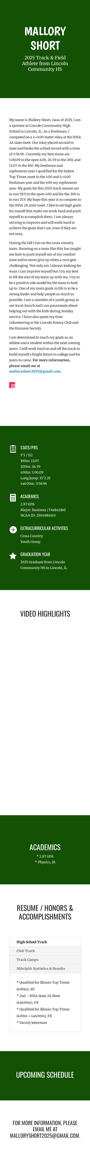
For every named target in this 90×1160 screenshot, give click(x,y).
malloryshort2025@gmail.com (34, 371)
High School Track (32, 942)
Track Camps (27, 960)
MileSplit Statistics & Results (41, 968)
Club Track (26, 951)
